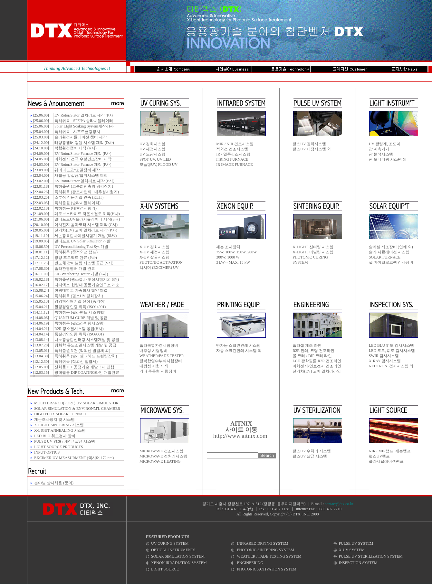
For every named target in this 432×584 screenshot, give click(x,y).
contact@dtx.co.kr (339, 504)
